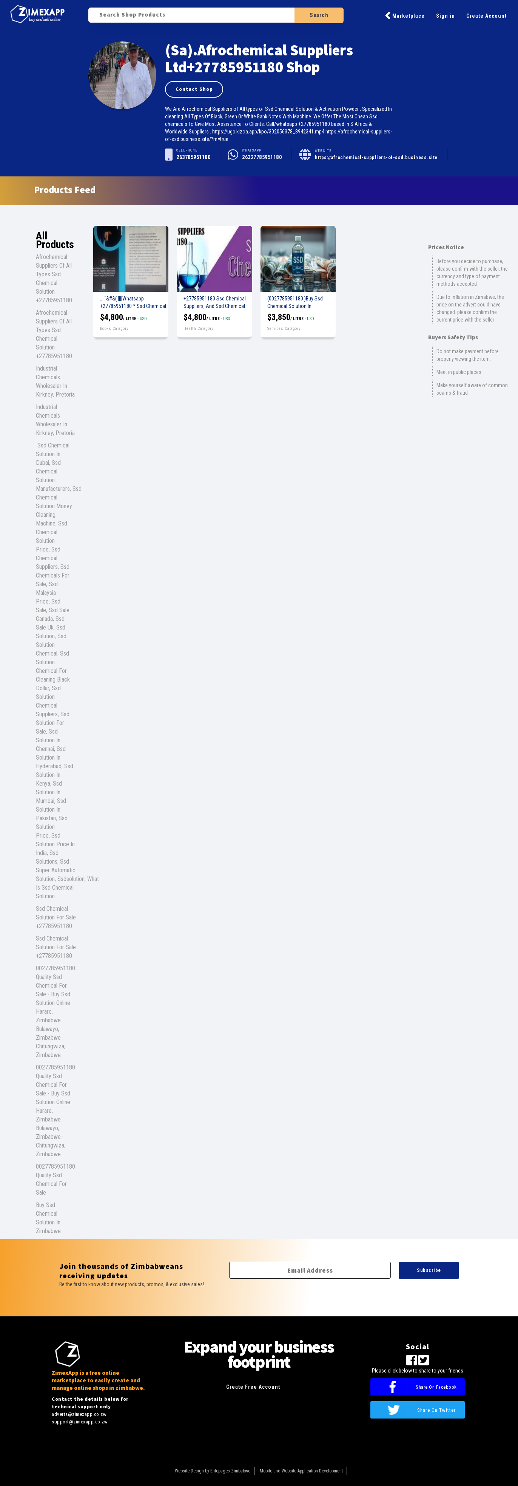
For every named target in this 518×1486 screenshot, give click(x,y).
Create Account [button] (486, 16)
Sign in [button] (445, 16)
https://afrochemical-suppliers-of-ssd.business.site (376, 157)
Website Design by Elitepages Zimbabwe (212, 1471)
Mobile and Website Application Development (301, 1471)
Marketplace (405, 15)
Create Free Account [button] (253, 1387)
